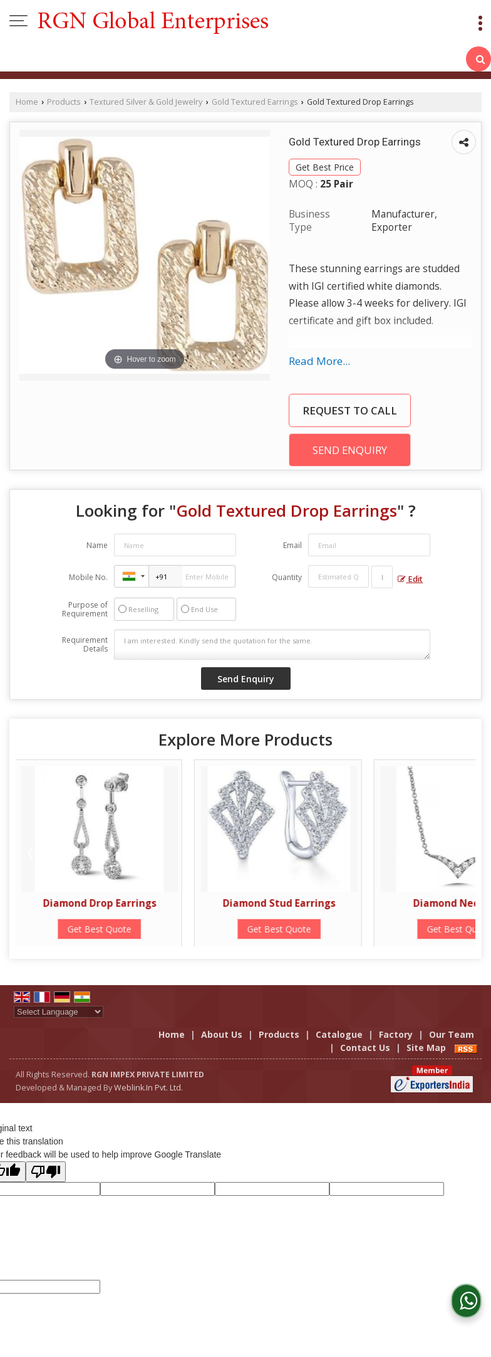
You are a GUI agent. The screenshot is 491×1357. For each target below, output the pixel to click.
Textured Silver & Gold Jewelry (146, 102)
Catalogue (339, 1034)
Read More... (319, 360)
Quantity (287, 577)
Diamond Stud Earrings (280, 903)
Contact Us (365, 1047)
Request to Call (349, 410)
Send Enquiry (350, 450)
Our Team (451, 1034)
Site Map (426, 1047)
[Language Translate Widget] (58, 1012)
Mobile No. (88, 577)
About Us (221, 1034)
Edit (410, 579)
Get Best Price (325, 167)
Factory (396, 1034)
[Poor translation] (46, 1171)
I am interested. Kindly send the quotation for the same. (272, 645)
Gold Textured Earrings (255, 102)
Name (97, 545)
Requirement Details (85, 644)
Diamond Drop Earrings (101, 903)
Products (64, 102)
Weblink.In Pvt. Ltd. (148, 1087)
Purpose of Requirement (85, 609)
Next (459, 853)
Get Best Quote (101, 929)
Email (292, 545)
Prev (32, 853)
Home (27, 102)
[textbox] (382, 577)
